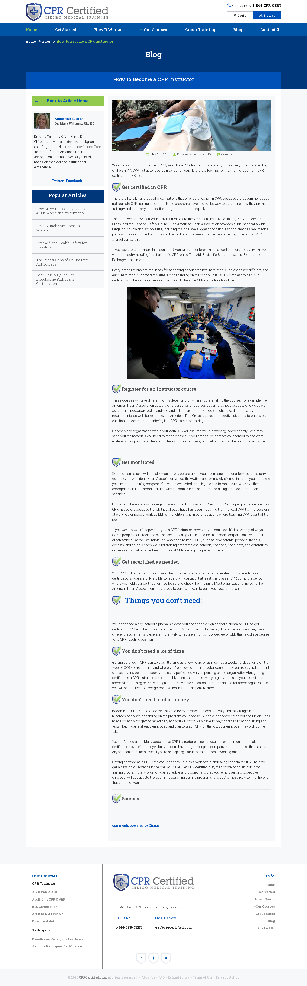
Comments (229, 154)
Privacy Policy (227, 977)
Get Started (65, 29)
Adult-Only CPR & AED (48, 899)
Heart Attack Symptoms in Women (58, 228)
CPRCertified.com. (93, 977)
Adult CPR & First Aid (48, 914)
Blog (237, 29)
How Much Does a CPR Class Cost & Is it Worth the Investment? (63, 211)
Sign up (267, 15)
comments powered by (136, 826)
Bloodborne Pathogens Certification (59, 939)
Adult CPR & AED (44, 892)
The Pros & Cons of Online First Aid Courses (62, 262)
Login (239, 15)
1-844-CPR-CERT (267, 5)
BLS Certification (44, 907)
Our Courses (153, 29)
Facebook (74, 181)
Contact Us (270, 29)
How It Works (107, 29)
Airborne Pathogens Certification (57, 946)
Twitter (58, 181)
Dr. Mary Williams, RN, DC (194, 154)
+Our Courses (264, 906)
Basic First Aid (43, 921)
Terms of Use (203, 977)
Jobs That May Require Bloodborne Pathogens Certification (55, 279)
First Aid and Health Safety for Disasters (61, 245)
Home (31, 29)
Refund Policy (179, 977)
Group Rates (265, 914)
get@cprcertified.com (173, 927)
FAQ (161, 977)
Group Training (200, 29)
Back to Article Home (67, 100)
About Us (148, 977)
